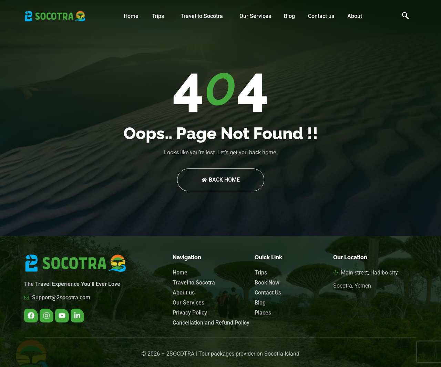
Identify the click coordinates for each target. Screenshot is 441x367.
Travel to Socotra (202, 16)
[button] (159, 16)
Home (131, 16)
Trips (158, 16)
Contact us (321, 16)
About (354, 16)
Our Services (255, 16)
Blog (289, 16)
